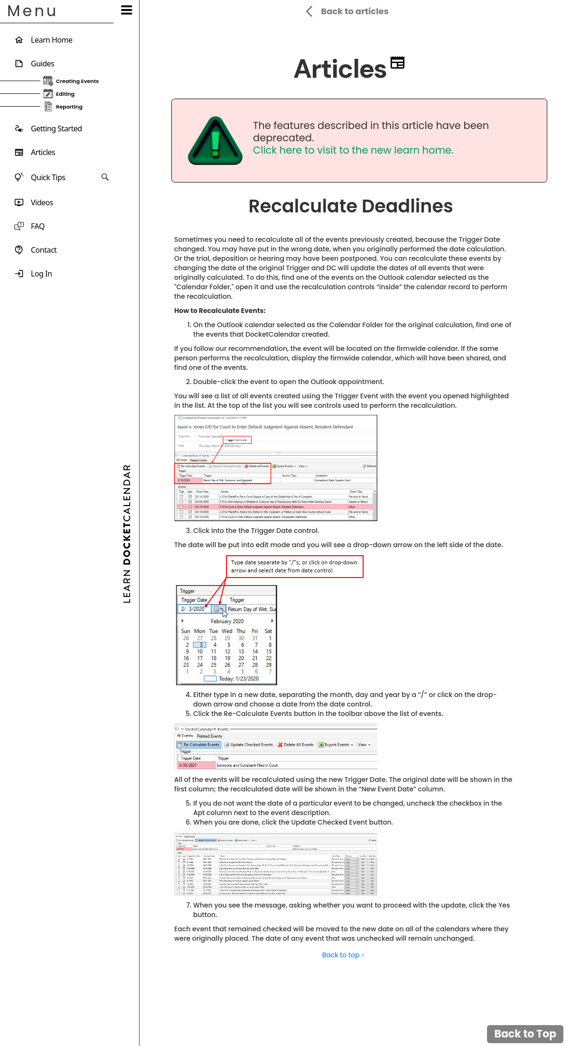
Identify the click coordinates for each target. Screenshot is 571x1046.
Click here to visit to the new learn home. (353, 150)
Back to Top (525, 1034)
